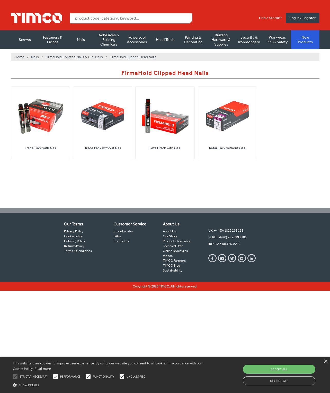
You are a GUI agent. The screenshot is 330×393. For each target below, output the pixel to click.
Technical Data (173, 246)
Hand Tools (165, 39)
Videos (168, 256)
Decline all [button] (279, 381)
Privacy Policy (73, 231)
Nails (81, 39)
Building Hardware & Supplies (221, 40)
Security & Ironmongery (249, 39)
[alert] (165, 375)
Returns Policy (74, 246)
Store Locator (123, 231)
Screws (25, 39)
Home (19, 57)
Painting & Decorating (193, 39)
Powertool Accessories (137, 39)
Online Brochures (175, 251)
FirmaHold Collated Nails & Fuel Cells (74, 57)
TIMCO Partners (174, 261)
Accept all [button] (279, 369)
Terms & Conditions (78, 251)
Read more (42, 368)
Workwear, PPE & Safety (277, 39)
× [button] (325, 361)
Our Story (170, 236)
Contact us (121, 241)
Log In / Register (303, 18)
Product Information (177, 241)
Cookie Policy (73, 236)
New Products (305, 39)
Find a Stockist (270, 18)
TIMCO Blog (171, 265)
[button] (112, 384)
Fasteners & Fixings (53, 39)
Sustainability (172, 270)
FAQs (117, 236)
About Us (169, 231)
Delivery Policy (74, 241)
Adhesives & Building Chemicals (109, 40)
